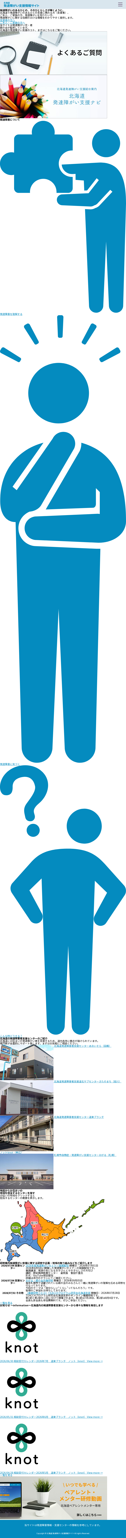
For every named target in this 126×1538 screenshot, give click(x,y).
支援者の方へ (7, 20)
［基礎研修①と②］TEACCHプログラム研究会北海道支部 (58, 1293)
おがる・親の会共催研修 (39, 1280)
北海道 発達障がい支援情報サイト (21, 4)
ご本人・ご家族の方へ (12, 22)
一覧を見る (6, 1303)
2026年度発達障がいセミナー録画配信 (47, 1265)
